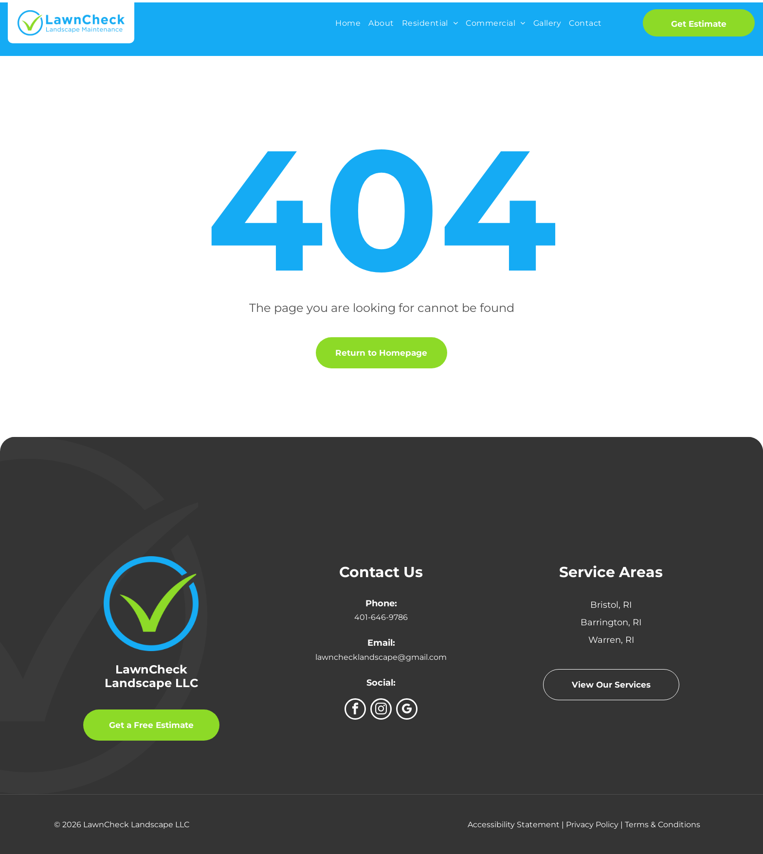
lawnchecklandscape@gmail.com (381, 657)
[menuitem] (347, 23)
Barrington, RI (611, 622)
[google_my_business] (407, 710)
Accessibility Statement (514, 824)
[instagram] (381, 710)
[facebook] (355, 710)
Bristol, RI (611, 605)
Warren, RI (611, 640)
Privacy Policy (592, 824)
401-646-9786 (381, 617)
